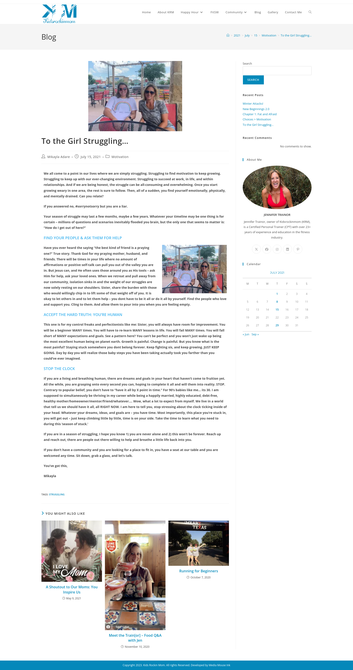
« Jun (246, 334)
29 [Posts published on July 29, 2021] (277, 325)
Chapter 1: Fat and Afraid (260, 114)
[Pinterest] (297, 249)
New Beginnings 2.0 (256, 109)
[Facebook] (266, 249)
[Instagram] (277, 249)
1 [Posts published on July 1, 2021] (277, 294)
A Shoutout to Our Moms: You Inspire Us (72, 589)
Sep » (255, 334)
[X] (256, 249)
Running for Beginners (198, 570)
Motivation (120, 157)
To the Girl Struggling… (296, 35)
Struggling (56, 494)
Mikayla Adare (59, 157)
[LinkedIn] (287, 249)
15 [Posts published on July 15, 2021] (277, 309)
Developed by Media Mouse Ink (210, 665)
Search (247, 63)
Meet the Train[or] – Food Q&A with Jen (135, 638)
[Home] (227, 35)
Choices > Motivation (257, 119)
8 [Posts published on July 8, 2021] (277, 302)
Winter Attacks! (253, 104)
